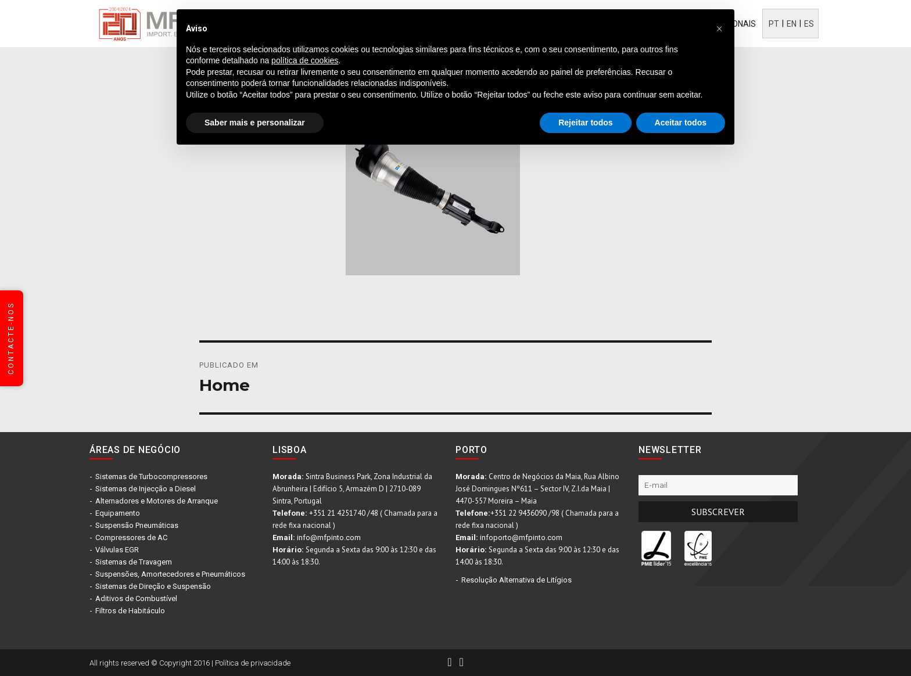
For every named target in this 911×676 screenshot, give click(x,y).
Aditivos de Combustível (136, 598)
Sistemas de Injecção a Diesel (145, 488)
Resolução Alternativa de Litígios (516, 580)
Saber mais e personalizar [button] (255, 122)
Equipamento (117, 513)
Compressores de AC (131, 537)
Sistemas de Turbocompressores (151, 476)
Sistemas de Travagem (133, 562)
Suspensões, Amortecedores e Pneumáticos (170, 574)
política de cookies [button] (304, 60)
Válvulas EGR (117, 549)
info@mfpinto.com (329, 537)
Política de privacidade (252, 663)
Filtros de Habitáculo (130, 610)
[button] (719, 28)
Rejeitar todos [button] (585, 122)
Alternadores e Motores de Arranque (156, 501)
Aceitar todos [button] (680, 122)
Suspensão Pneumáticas (136, 525)
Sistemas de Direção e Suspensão (153, 586)
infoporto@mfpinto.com (521, 537)
